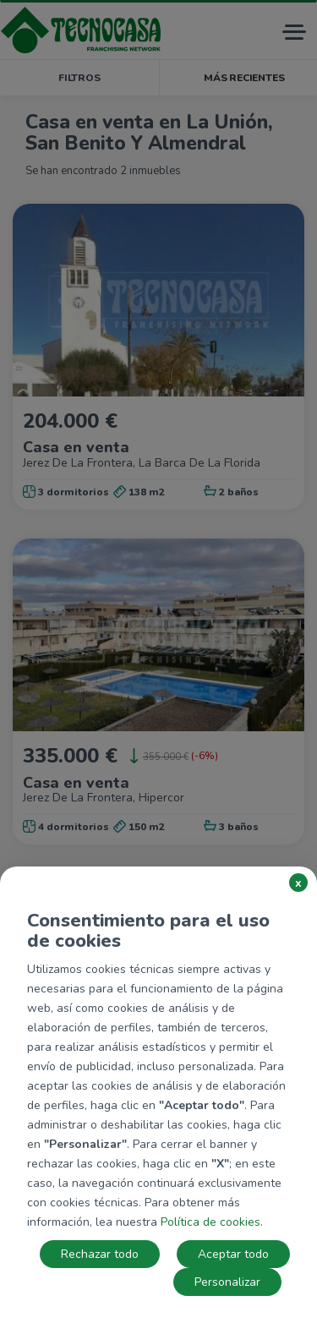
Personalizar (227, 1282)
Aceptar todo (233, 1254)
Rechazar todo (100, 1254)
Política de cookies (210, 1222)
